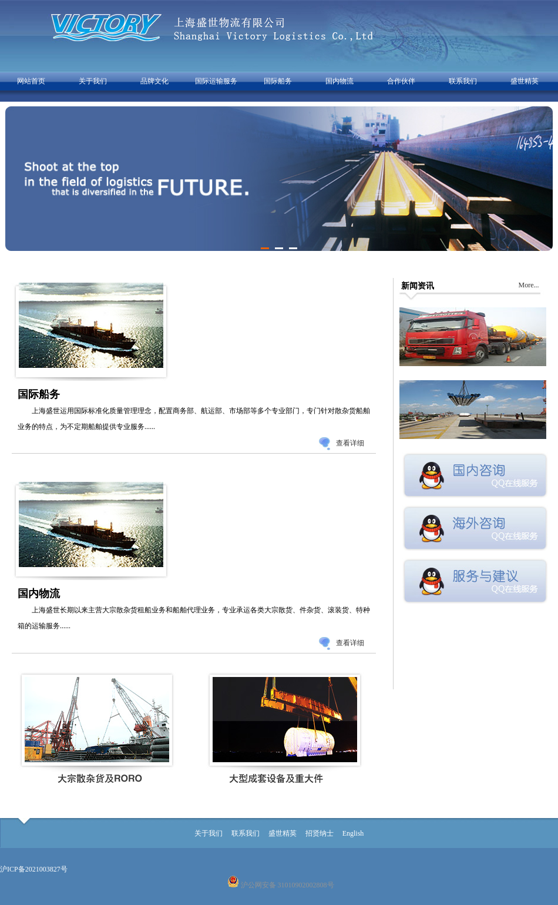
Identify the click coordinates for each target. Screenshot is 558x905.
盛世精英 (524, 81)
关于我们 (93, 81)
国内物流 (339, 81)
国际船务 (278, 81)
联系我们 (463, 81)
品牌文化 (154, 81)
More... (529, 285)
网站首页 (31, 81)
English (353, 833)
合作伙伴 (401, 81)
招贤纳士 (319, 833)
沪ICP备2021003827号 (34, 869)
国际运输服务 (216, 81)
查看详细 (350, 443)
